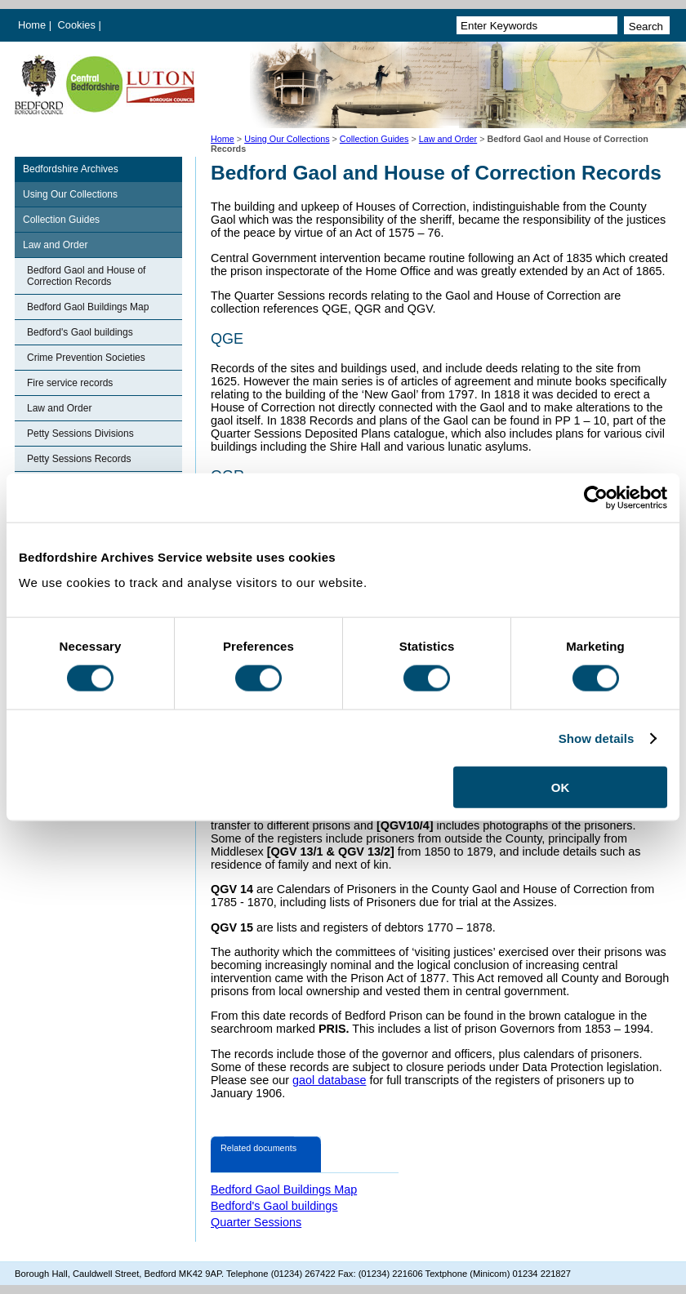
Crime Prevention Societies (86, 357)
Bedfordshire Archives (70, 169)
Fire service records (70, 383)
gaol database (329, 1080)
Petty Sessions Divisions (80, 433)
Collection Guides (374, 139)
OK (560, 787)
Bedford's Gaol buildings (80, 332)
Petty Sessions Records (79, 459)
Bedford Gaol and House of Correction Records (86, 276)
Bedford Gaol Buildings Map (88, 307)
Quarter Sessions (256, 1222)
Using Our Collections (286, 139)
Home (32, 25)
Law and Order (448, 139)
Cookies (78, 25)
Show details (597, 738)
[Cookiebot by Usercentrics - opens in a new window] (595, 497)
